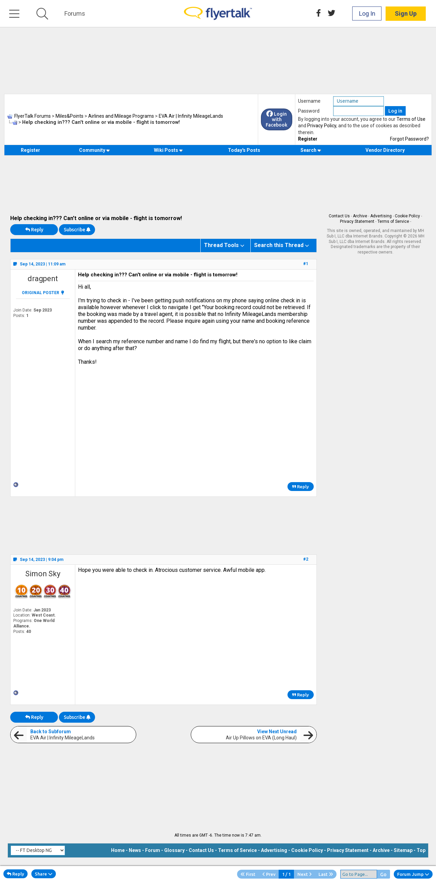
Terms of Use (410, 119)
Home (118, 850)
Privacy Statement (357, 221)
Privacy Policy (321, 125)
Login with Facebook (276, 119)
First (247, 874)
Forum (152, 850)
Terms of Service (393, 221)
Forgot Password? (409, 139)
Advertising (381, 216)
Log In (367, 13)
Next (304, 874)
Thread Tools (221, 245)
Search (310, 150)
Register (307, 139)
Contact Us (339, 216)
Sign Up (406, 13)
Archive (360, 216)
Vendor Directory (385, 150)
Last (325, 874)
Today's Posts (244, 150)
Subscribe (77, 229)
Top (421, 850)
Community (94, 150)
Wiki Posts (168, 150)
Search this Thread (278, 245)
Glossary (174, 850)
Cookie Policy (407, 216)
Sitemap (403, 850)
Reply (34, 229)
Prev (269, 874)
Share (43, 873)
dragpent (43, 278)
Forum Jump (413, 874)
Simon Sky (42, 573)
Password (309, 111)
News (135, 850)
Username (309, 101)
